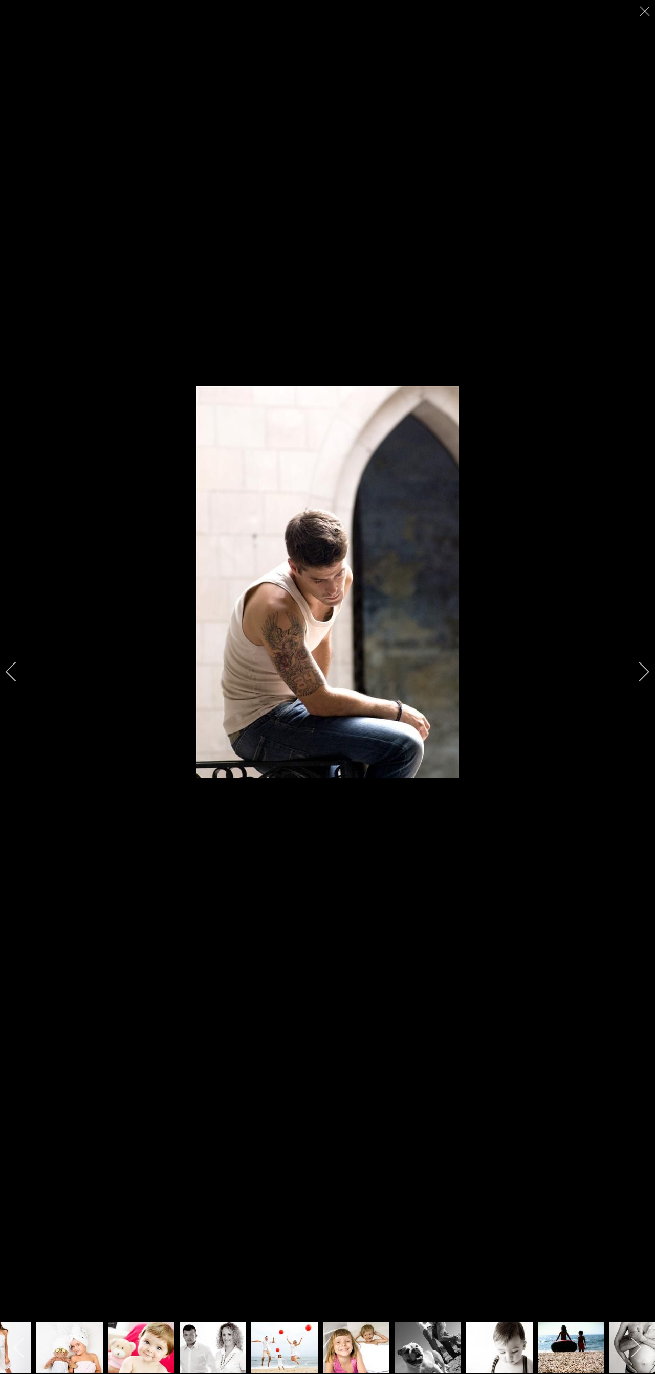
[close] (646, 11)
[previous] (18, 672)
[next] (637, 672)
